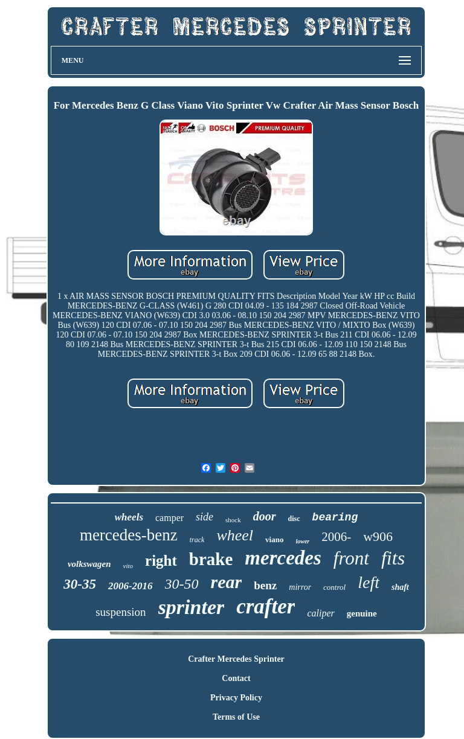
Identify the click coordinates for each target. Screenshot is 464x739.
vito (128, 565)
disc (294, 518)
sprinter (191, 607)
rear (226, 582)
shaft (400, 587)
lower (302, 541)
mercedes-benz (129, 535)
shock (233, 519)
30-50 (182, 584)
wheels (129, 517)
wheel (234, 535)
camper (169, 518)
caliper (320, 613)
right (161, 560)
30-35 (79, 584)
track (197, 540)
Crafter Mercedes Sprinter (236, 659)
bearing (335, 517)
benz (265, 585)
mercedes (283, 558)
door (264, 516)
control (334, 587)
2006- (336, 536)
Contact (236, 678)
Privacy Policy (236, 697)
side (204, 517)
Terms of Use (236, 716)
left (368, 582)
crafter (265, 606)
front (351, 558)
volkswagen (89, 564)
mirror (300, 587)
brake (211, 559)
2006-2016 (130, 586)
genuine (362, 613)
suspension (120, 612)
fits (393, 558)
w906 (378, 536)
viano (274, 539)
